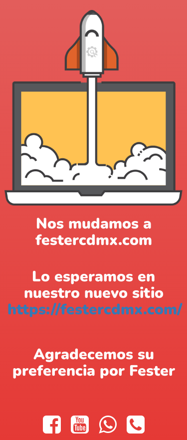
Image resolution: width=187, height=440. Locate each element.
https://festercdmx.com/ (94, 309)
